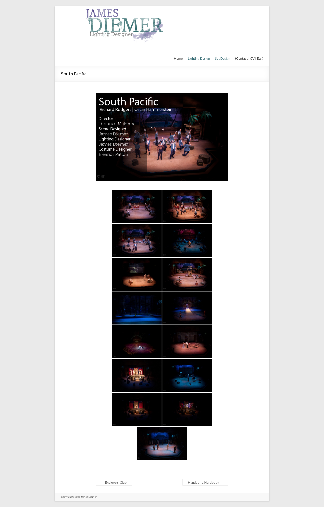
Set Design (222, 58)
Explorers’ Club (114, 482)
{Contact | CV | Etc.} (249, 58)
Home (178, 58)
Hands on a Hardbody (205, 482)
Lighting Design (199, 58)
